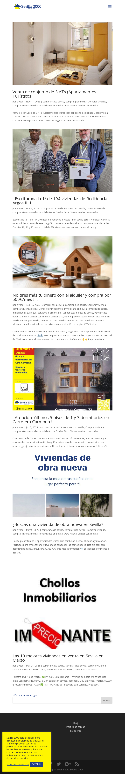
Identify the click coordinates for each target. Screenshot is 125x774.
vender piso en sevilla (75, 316)
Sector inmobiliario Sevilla (60, 669)
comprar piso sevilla (76, 101)
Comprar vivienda (97, 101)
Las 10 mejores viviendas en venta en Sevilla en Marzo (58, 658)
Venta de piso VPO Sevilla (82, 324)
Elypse (60, 769)
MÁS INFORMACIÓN (18, 764)
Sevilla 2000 (76, 769)
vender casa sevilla (88, 105)
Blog (75, 722)
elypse (20, 101)
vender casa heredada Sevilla (78, 312)
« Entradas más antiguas (25, 695)
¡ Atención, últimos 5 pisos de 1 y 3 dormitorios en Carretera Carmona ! (61, 420)
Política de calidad (75, 726)
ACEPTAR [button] (36, 764)
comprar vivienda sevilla (25, 105)
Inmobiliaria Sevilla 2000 (32, 669)
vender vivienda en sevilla (54, 324)
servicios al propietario (50, 312)
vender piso (57, 316)
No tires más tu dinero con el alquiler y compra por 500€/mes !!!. (62, 297)
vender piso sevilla (30, 320)
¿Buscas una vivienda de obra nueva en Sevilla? (58, 524)
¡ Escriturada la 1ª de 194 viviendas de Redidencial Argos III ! (60, 201)
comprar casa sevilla (53, 101)
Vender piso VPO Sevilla (53, 320)
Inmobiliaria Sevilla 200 (24, 312)
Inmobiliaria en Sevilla (75, 308)
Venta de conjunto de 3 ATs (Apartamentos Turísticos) (54, 94)
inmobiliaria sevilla (97, 308)
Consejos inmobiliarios (51, 308)
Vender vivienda (32, 324)
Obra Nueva (70, 105)
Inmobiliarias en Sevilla (51, 105)
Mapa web (75, 730)
